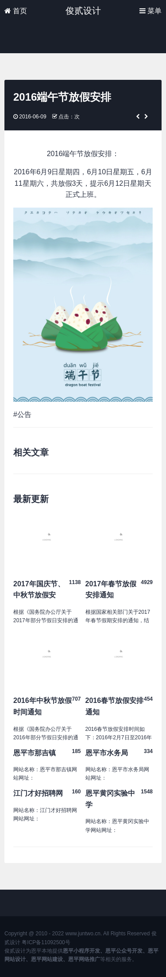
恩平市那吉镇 (34, 753)
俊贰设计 (83, 11)
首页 (15, 11)
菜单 (150, 11)
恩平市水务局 (106, 753)
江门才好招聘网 (38, 793)
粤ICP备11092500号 (46, 942)
